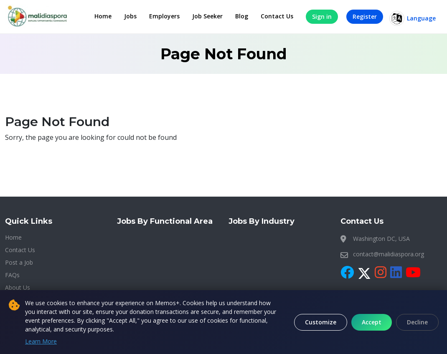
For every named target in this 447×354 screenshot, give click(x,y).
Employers (164, 16)
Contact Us (277, 16)
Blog (241, 16)
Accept (371, 322)
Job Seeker (207, 16)
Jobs (130, 16)
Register (365, 16)
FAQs (12, 275)
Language (412, 18)
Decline (417, 322)
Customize (320, 322)
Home (103, 16)
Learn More (41, 341)
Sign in (322, 16)
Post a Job (19, 262)
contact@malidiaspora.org (388, 254)
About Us (17, 287)
